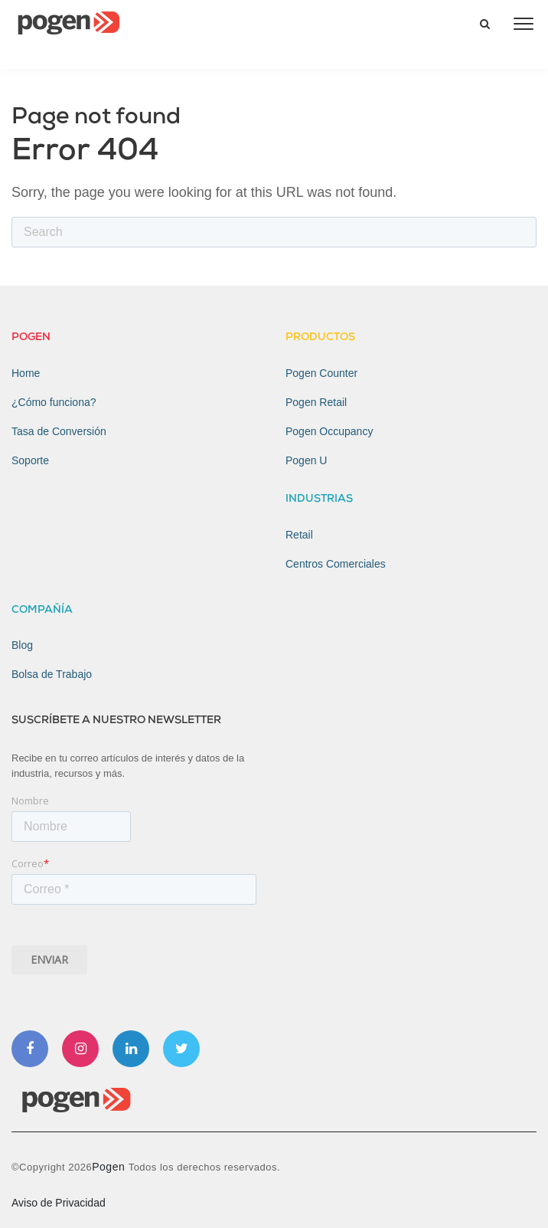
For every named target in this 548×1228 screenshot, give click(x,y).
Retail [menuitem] (299, 535)
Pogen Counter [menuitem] (321, 373)
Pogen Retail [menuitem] (316, 402)
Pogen (110, 1167)
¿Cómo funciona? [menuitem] (53, 402)
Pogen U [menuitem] (306, 460)
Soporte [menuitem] (30, 460)
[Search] (274, 232)
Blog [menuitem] (22, 645)
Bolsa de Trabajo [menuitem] (51, 674)
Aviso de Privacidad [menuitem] (58, 1203)
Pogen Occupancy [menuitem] (329, 431)
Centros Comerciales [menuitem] (335, 564)
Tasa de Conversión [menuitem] (58, 431)
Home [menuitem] (25, 373)
